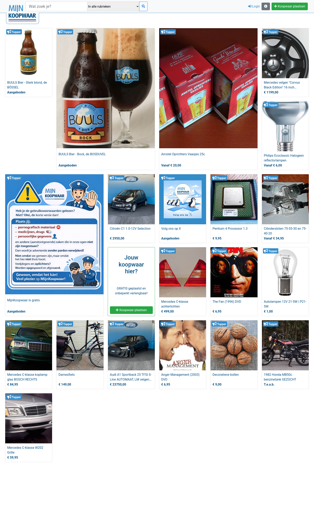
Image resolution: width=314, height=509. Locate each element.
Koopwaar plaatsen (289, 6)
